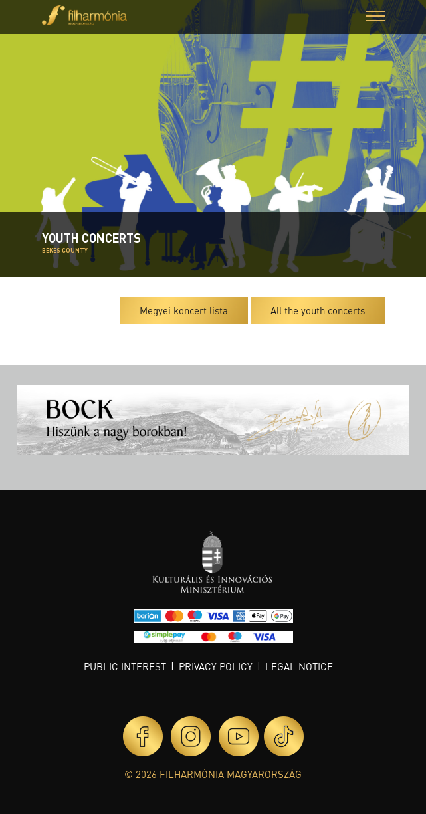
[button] (375, 18)
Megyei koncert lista (184, 310)
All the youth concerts (317, 310)
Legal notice (299, 666)
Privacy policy (216, 666)
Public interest (125, 666)
